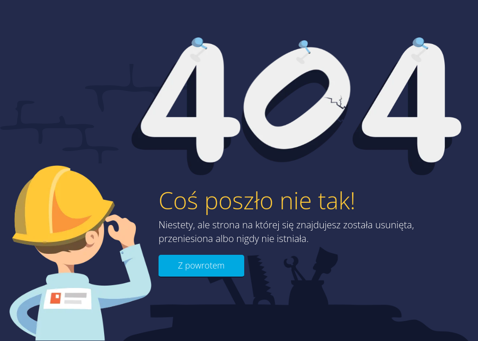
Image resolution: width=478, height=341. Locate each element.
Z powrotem (201, 265)
